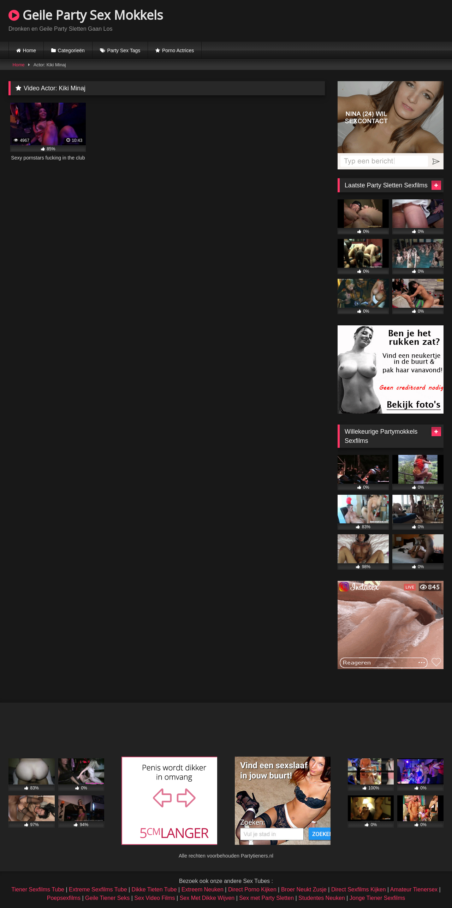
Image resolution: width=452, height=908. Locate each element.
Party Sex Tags (123, 50)
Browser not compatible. (361, 19)
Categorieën (71, 50)
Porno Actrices (178, 50)
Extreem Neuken (203, 889)
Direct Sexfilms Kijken (358, 889)
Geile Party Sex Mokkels (85, 15)
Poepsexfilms (64, 898)
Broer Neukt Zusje (304, 889)
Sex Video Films (154, 898)
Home (29, 50)
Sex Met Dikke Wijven (207, 898)
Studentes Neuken (321, 898)
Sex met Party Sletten (266, 898)
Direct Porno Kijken (252, 889)
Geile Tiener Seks (107, 898)
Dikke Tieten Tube (154, 889)
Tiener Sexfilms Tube (37, 889)
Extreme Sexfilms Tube (98, 889)
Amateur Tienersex (414, 889)
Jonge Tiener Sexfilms (377, 898)
